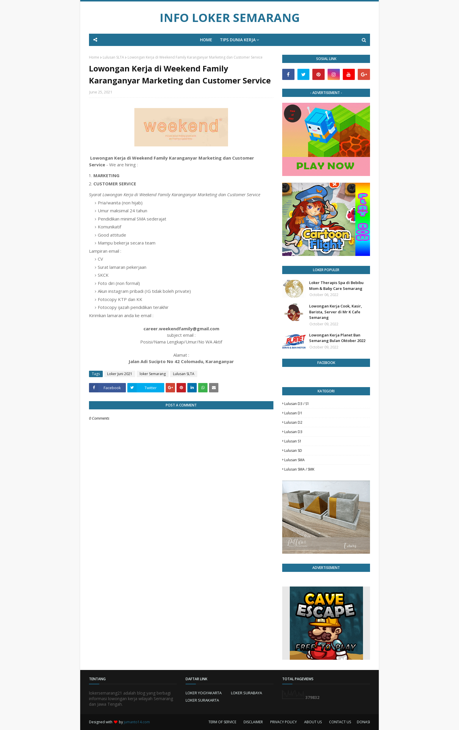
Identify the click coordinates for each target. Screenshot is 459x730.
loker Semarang (153, 373)
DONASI (363, 721)
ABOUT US (313, 721)
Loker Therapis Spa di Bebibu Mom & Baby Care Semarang (336, 285)
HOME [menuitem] (206, 39)
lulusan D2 (293, 422)
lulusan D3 (293, 431)
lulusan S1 (293, 441)
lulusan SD (293, 450)
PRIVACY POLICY (283, 721)
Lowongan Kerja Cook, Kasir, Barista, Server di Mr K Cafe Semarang (335, 311)
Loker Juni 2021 (119, 373)
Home (94, 57)
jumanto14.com (137, 721)
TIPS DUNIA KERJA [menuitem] (238, 39)
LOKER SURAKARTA (202, 700)
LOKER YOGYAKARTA (204, 692)
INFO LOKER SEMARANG (230, 17)
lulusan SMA (294, 459)
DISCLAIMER (253, 721)
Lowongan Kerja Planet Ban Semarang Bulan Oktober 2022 (337, 337)
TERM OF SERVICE (222, 721)
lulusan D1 (293, 413)
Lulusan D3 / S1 (296, 403)
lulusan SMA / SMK (299, 469)
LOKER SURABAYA (246, 692)
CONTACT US (340, 721)
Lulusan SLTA (113, 57)
